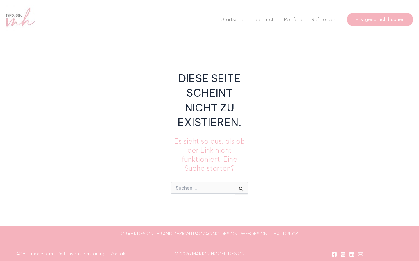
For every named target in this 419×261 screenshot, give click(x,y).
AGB (21, 254)
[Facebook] (334, 254)
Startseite (232, 19)
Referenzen (324, 19)
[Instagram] (343, 254)
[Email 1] (360, 254)
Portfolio (293, 19)
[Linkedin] (351, 254)
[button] (380, 19)
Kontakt (118, 254)
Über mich (264, 19)
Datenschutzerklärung (82, 254)
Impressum (41, 254)
